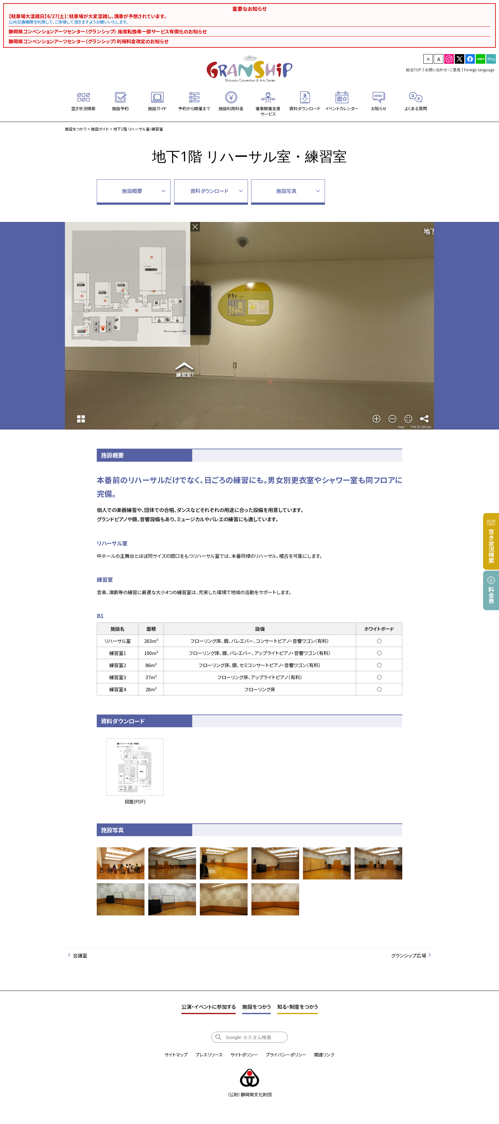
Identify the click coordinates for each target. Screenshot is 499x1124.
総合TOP (413, 69)
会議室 (80, 955)
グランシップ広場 (408, 955)
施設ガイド (100, 129)
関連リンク (324, 1054)
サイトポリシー (244, 1054)
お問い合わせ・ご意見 (442, 69)
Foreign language (479, 69)
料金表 (491, 595)
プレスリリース (209, 1054)
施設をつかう (76, 129)
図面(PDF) (135, 771)
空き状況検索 (491, 546)
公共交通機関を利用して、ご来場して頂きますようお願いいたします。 (68, 22)
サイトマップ (176, 1054)
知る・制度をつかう (297, 1006)
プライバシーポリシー (286, 1054)
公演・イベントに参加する (208, 1006)
